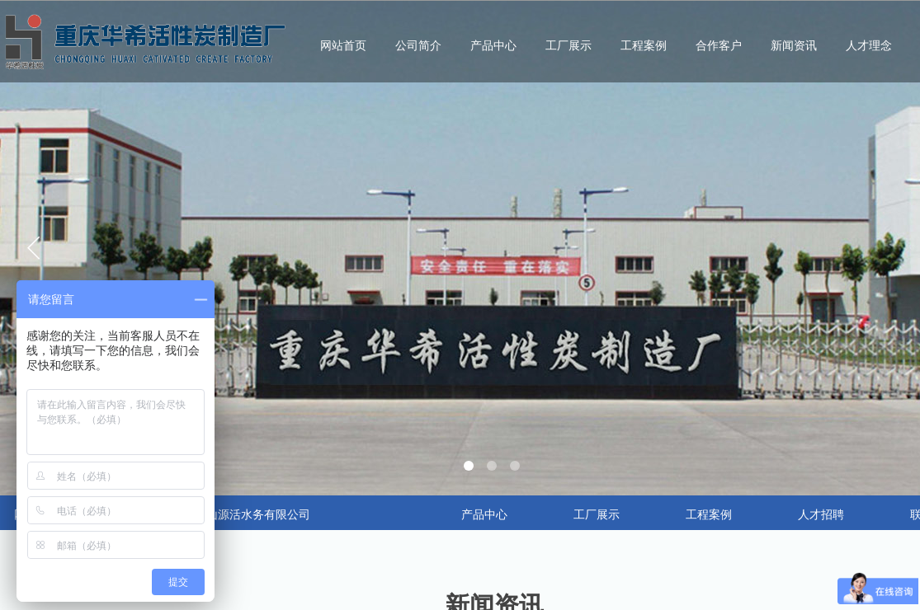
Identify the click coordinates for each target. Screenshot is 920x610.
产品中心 (493, 46)
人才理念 (869, 46)
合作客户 (719, 46)
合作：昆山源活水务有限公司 (235, 515)
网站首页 (343, 46)
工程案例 (643, 46)
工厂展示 (568, 46)
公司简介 (418, 46)
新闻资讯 (794, 46)
